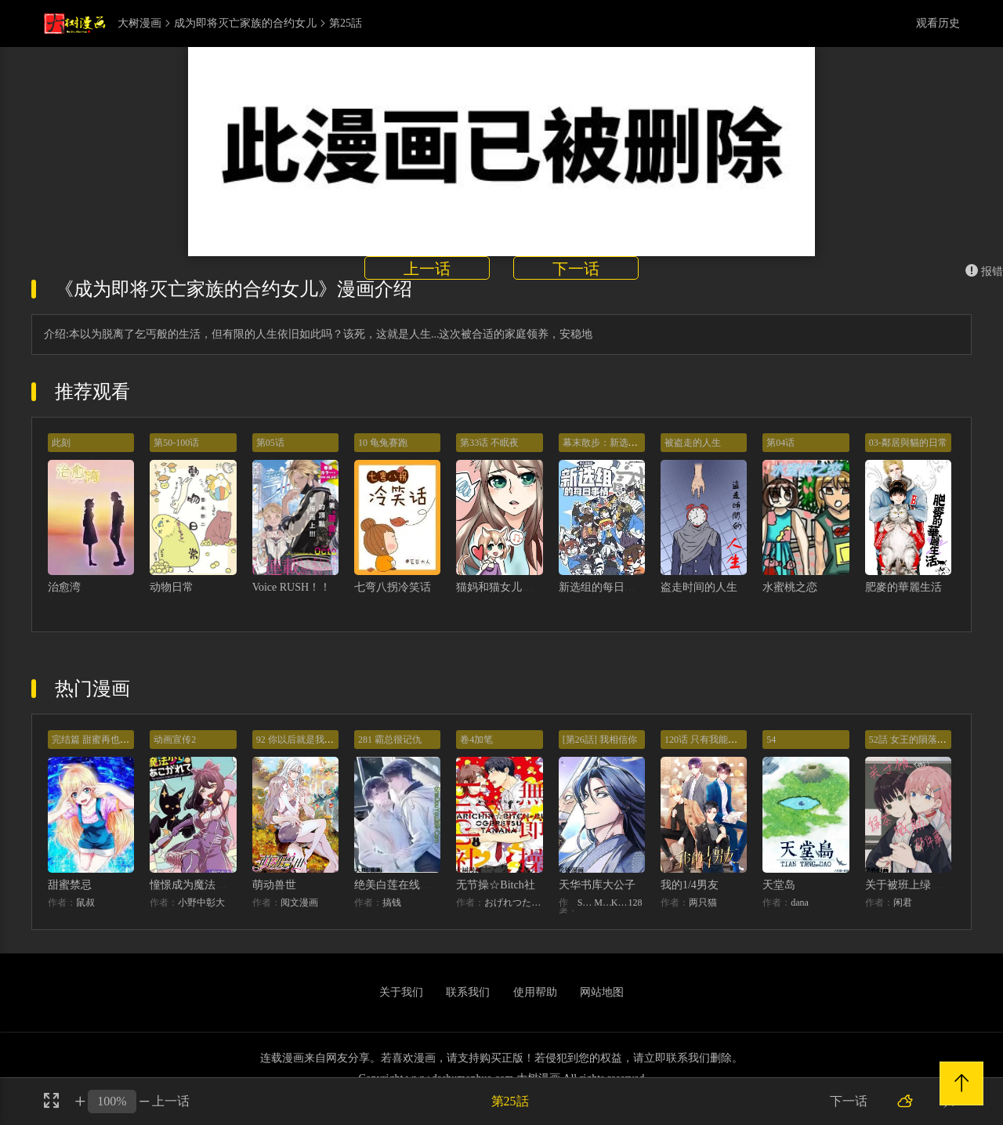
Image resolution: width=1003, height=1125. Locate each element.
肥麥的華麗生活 (903, 587)
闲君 (902, 902)
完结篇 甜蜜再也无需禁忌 (105, 739)
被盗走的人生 (692, 442)
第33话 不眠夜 (489, 442)
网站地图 (602, 992)
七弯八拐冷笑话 (392, 587)
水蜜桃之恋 (789, 587)
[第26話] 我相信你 (600, 739)
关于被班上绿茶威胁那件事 (931, 885)
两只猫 (703, 902)
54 (771, 739)
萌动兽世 (274, 885)
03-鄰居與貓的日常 (908, 442)
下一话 (575, 268)
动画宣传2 (175, 739)
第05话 (270, 442)
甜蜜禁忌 (70, 885)
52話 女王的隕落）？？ (917, 739)
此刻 (61, 442)
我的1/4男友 (690, 885)
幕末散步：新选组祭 (605, 442)
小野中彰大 (201, 902)
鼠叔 (85, 902)
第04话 (780, 442)
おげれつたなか (513, 902)
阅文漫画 (299, 902)
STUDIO (586, 902)
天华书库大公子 (597, 885)
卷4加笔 (476, 739)
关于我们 (401, 992)
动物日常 (172, 587)
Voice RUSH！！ (291, 587)
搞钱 (391, 902)
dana (800, 902)
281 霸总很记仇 (390, 739)
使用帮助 (535, 992)
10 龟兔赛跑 (382, 442)
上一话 (427, 268)
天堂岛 (778, 885)
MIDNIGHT (602, 902)
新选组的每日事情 (602, 587)
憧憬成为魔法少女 (193, 885)
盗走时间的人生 (699, 587)
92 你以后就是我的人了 (304, 739)
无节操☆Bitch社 (495, 885)
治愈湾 (64, 587)
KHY (619, 902)
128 (635, 902)
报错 (984, 271)
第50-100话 (176, 442)
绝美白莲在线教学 (398, 885)
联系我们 (468, 992)
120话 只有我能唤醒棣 (710, 739)
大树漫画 (139, 23)
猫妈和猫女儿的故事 (505, 587)
